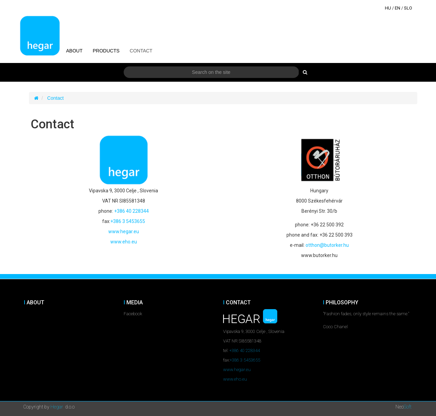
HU (388, 8)
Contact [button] (141, 50)
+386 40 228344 (131, 211)
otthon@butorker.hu (327, 245)
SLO (408, 8)
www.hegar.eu (123, 231)
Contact (55, 98)
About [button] (74, 50)
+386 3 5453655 (127, 221)
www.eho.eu (123, 241)
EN (397, 8)
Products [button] (106, 50)
